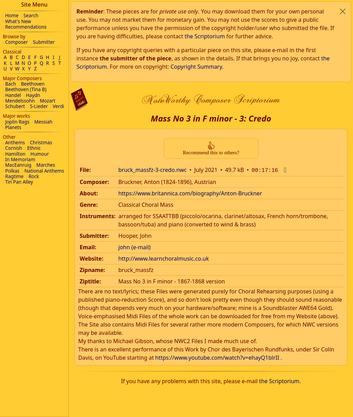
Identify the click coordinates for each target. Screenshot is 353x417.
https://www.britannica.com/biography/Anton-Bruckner (190, 106)
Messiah (43, 121)
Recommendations (26, 26)
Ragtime (14, 176)
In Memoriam (20, 159)
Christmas (41, 142)
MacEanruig (18, 165)
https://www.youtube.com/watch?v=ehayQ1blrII (217, 270)
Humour (39, 154)
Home (12, 15)
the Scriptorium (279, 294)
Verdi (58, 106)
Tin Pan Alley (19, 181)
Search (30, 15)
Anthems (15, 142)
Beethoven (32, 83)
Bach (10, 83)
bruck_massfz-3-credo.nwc (152, 83)
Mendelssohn (20, 100)
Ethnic (34, 148)
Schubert (15, 106)
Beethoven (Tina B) (26, 89)
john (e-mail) (134, 160)
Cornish (13, 148)
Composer (16, 42)
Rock (34, 176)
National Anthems (44, 170)
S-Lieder (39, 106)
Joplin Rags (17, 121)
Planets (13, 127)
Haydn (33, 95)
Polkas (12, 170)
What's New (18, 21)
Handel (13, 95)
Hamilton (15, 154)
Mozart (47, 100)
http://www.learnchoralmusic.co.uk (163, 171)
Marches (45, 165)
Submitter (44, 42)
